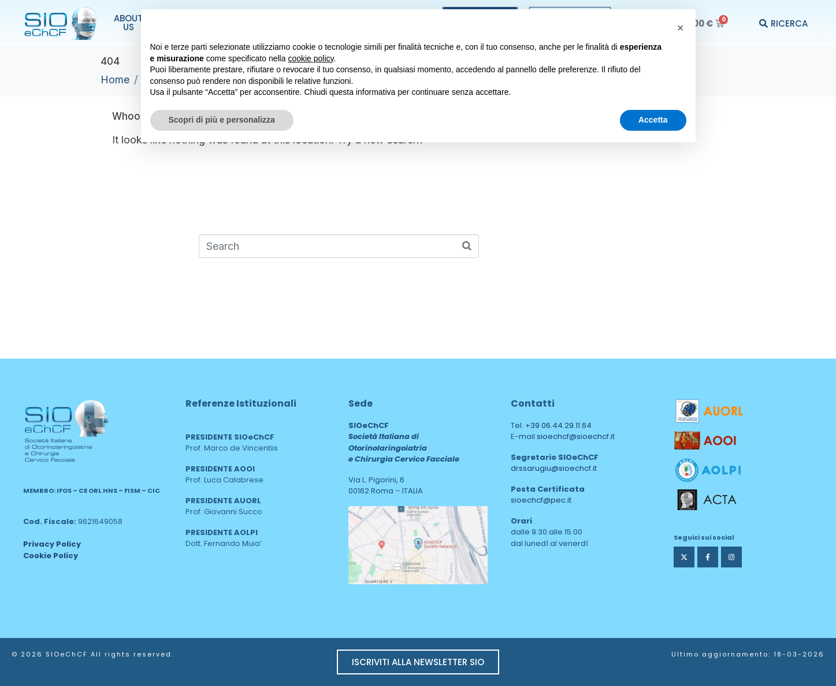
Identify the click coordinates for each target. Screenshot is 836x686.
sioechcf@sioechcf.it (576, 436)
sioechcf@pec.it (541, 500)
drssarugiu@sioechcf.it (554, 468)
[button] (680, 28)
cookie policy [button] (310, 58)
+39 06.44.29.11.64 (558, 425)
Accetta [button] (653, 119)
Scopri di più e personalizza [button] (222, 119)
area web (372, 592)
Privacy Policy (52, 544)
